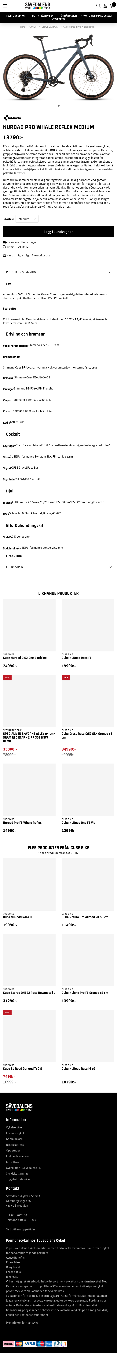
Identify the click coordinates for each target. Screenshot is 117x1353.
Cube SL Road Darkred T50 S (22, 1068)
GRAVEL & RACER (50, 26)
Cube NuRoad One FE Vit (78, 823)
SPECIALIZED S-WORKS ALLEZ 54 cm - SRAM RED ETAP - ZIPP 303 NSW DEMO (29, 737)
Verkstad (59, 19)
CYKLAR (33, 26)
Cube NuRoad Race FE (77, 658)
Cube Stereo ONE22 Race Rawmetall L (29, 993)
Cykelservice (14, 1127)
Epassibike (13, 1262)
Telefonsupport (16, 15)
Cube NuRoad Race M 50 (78, 1068)
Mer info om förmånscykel (22, 1323)
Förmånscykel (68, 15)
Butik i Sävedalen (42, 15)
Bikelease (12, 1277)
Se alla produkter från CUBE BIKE (58, 853)
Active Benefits (15, 1258)
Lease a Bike (14, 1272)
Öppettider (13, 1150)
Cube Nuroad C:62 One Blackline (25, 658)
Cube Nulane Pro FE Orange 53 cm (85, 993)
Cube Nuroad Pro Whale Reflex (78, 26)
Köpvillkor (12, 1162)
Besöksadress (15, 1145)
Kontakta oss (14, 1139)
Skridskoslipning (17, 1174)
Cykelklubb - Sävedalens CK (23, 1168)
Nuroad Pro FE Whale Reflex (22, 823)
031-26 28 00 (19, 1215)
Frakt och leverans (17, 1156)
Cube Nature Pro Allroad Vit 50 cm (85, 917)
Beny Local (13, 1267)
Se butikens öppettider (20, 1229)
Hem (22, 26)
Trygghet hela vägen (18, 1179)
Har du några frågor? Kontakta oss (28, 255)
